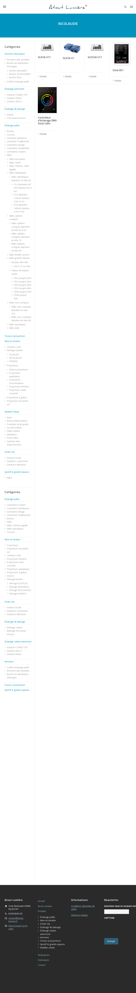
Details (43, 76)
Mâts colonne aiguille (17, 525)
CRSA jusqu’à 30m (22, 291)
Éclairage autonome (14, 88)
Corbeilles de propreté (18, 424)
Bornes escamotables (20, 74)
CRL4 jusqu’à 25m (22, 281)
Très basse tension (16, 118)
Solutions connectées (17, 461)
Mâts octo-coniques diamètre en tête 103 (21, 310)
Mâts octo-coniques (19, 302)
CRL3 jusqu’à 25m (22, 278)
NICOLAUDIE (15, 357)
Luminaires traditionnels (18, 515)
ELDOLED (14, 354)
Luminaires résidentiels (18, 148)
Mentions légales (79, 915)
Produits (42, 911)
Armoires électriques (15, 53)
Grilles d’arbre (13, 431)
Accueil (41, 901)
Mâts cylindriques (17, 172)
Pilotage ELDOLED (18, 583)
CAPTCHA (109, 918)
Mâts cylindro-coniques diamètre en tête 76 (20, 237)
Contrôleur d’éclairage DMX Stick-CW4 (47, 120)
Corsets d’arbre (14, 427)
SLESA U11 (44, 57)
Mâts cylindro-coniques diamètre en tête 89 (20, 247)
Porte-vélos (12, 437)
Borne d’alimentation (17, 420)
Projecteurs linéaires (19, 386)
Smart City (10, 451)
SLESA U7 (68, 58)
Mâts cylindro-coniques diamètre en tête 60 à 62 (20, 227)
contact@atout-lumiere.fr (16, 920)
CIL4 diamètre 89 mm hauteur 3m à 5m (22, 188)
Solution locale (14, 457)
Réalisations (44, 955)
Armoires (9, 661)
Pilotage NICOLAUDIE (20, 590)
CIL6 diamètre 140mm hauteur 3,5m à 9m (21, 208)
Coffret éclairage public (18, 81)
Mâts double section (19, 254)
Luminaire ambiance (17, 138)
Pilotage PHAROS (17, 593)
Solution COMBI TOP (17, 94)
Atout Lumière (45, 906)
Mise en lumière (12, 341)
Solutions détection (16, 464)
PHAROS (13, 361)
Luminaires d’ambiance (18, 508)
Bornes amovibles (18, 70)
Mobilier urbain (12, 411)
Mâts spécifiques (17, 324)
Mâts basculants (17, 159)
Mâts (9, 155)
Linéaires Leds (14, 346)
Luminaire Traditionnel (18, 141)
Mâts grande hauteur (19, 258)
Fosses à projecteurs (15, 336)
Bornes (10, 131)
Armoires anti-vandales (18, 59)
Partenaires (43, 960)
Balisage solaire (14, 627)
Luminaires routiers (16, 151)
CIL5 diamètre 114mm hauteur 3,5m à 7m (21, 198)
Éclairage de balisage (15, 108)
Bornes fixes (15, 77)
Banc (9, 417)
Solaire (10, 114)
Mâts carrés (15, 162)
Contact (42, 965)
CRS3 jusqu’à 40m (22, 284)
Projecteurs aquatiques (18, 569)
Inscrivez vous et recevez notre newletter (116, 906)
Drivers (10, 575)
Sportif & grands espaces (17, 471)
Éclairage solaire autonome (18, 641)
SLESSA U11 (95, 57)
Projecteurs (12, 365)
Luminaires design (16, 144)
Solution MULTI (14, 101)
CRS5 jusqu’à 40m (22, 288)
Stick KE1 (118, 70)
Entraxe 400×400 (19, 262)
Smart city (9, 601)
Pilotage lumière (15, 350)
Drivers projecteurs (18, 369)
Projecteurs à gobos (17, 397)
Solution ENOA (14, 98)
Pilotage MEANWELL (19, 586)
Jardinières (12, 434)
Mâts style (14, 327)
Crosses (11, 134)
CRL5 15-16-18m (22, 266)
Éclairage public (12, 125)
